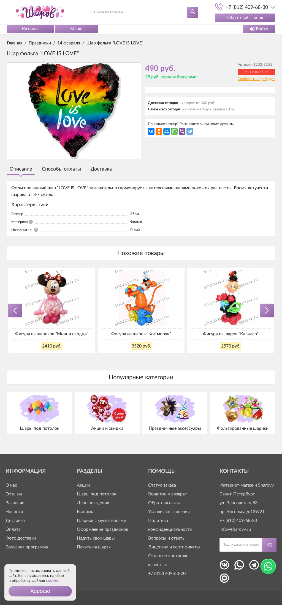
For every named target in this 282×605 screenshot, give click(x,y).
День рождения (93, 503)
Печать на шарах (94, 547)
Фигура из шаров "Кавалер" (231, 334)
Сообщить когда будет (256, 79)
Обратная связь (164, 503)
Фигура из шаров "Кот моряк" (141, 334)
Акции (83, 485)
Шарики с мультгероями (101, 520)
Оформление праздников (102, 529)
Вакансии (15, 503)
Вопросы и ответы (167, 538)
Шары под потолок (96, 494)
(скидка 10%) (223, 109)
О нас (11, 485)
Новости (14, 512)
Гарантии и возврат (167, 494)
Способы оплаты (61, 169)
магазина (194, 109)
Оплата (13, 529)
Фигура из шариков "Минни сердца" (51, 334)
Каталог (30, 29)
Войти (259, 29)
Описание (21, 169)
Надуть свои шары (96, 538)
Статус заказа (162, 485)
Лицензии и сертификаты (174, 547)
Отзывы (14, 494)
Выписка (85, 512)
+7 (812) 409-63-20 (167, 573)
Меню (76, 29)
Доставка (101, 169)
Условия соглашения (169, 512)
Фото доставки (21, 538)
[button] (40, 591)
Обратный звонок (245, 17)
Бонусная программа (27, 547)
